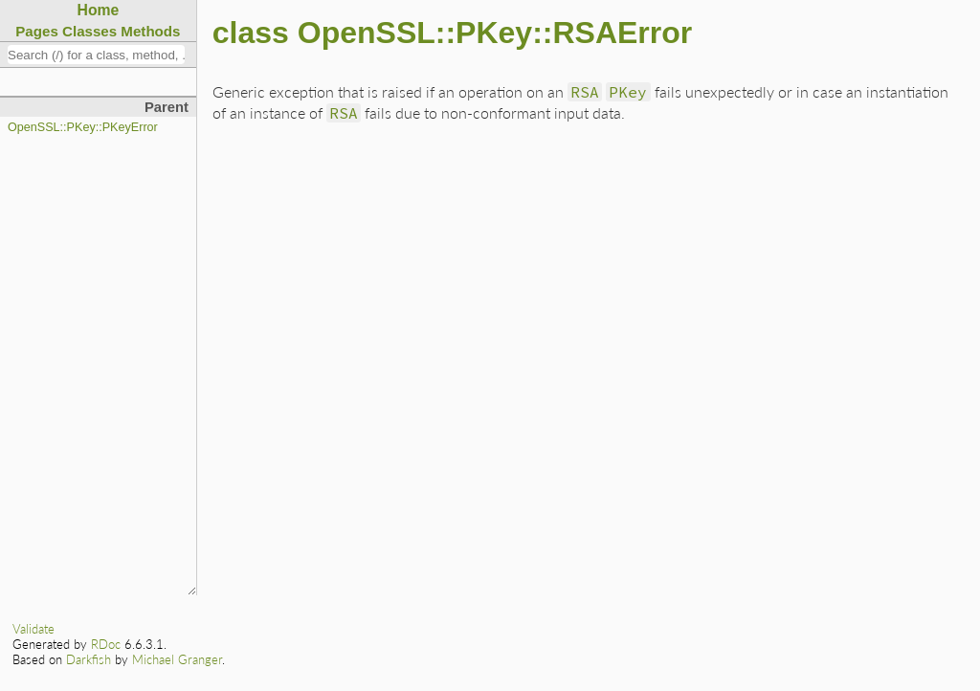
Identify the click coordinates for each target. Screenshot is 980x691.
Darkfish (88, 659)
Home (99, 10)
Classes (89, 31)
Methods (150, 31)
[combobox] (96, 54)
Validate (33, 628)
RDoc (106, 644)
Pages (36, 31)
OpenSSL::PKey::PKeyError (83, 127)
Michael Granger (177, 659)
